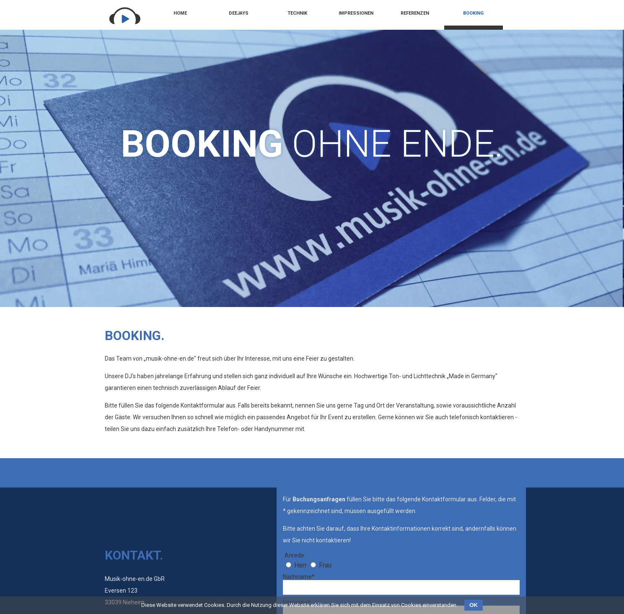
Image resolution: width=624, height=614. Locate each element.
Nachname (299, 576)
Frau (325, 565)
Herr (300, 565)
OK (473, 605)
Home (180, 13)
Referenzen (415, 13)
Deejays (239, 13)
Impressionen (356, 13)
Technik (297, 13)
